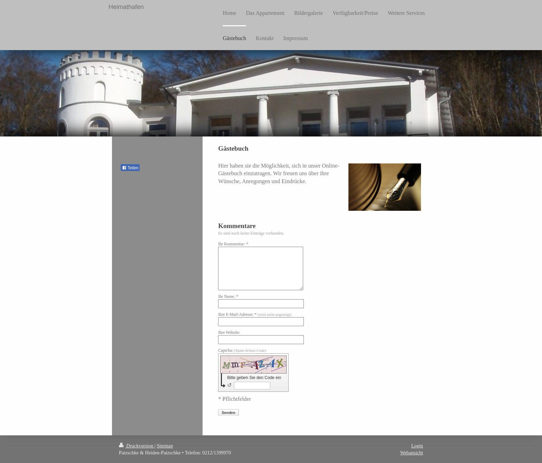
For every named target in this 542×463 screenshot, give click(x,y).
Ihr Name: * (228, 296)
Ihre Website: (229, 332)
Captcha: (242, 350)
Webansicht (411, 452)
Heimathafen (126, 6)
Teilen (130, 168)
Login (417, 445)
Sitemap (165, 445)
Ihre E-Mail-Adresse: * (254, 314)
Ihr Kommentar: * (233, 244)
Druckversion (137, 445)
